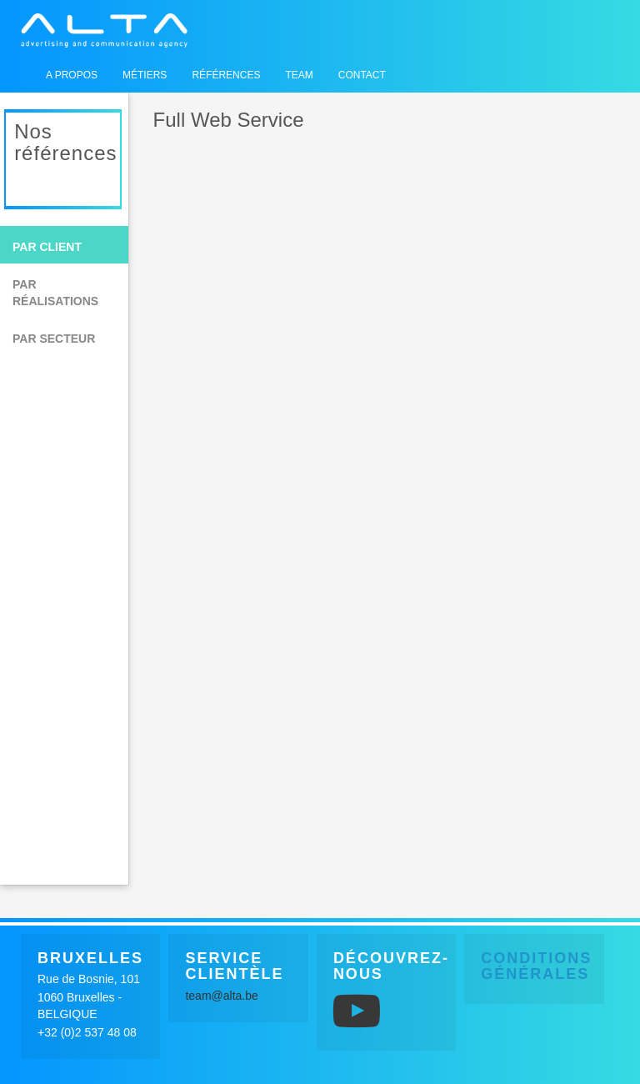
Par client (47, 246)
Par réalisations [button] (55, 293)
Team (298, 75)
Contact (362, 75)
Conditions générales (536, 966)
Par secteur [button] (53, 338)
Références (226, 75)
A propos (72, 75)
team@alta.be (221, 995)
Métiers (144, 75)
